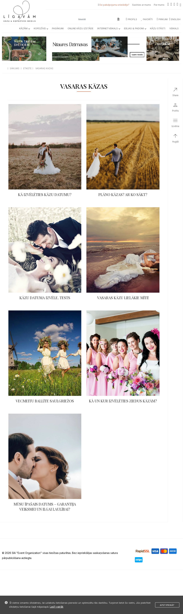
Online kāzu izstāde (80, 28)
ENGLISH (174, 19)
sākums (14, 68)
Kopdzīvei (41, 28)
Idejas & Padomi (135, 28)
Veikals (174, 28)
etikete (27, 68)
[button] (175, 124)
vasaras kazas (44, 68)
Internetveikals (108, 28)
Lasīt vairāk (56, 606)
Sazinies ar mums (141, 4)
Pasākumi (58, 28)
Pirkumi (162, 19)
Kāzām (24, 28)
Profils (131, 19)
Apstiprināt (167, 605)
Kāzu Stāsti (157, 28)
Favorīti (147, 19)
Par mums (159, 4)
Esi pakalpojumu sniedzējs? (114, 4)
